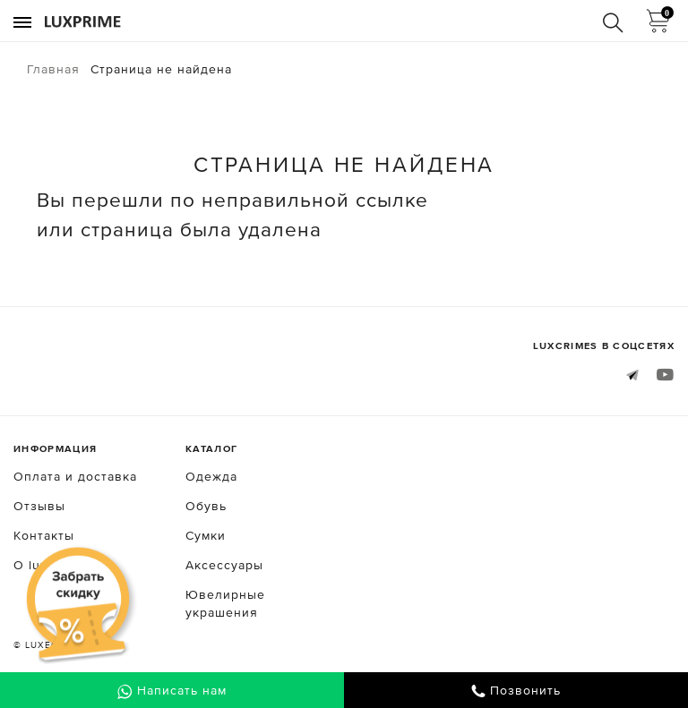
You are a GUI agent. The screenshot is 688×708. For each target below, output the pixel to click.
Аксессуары (224, 565)
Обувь (206, 506)
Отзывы (39, 506)
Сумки (205, 535)
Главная (53, 69)
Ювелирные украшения (225, 603)
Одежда (211, 476)
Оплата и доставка (75, 476)
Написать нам (172, 691)
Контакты (43, 535)
